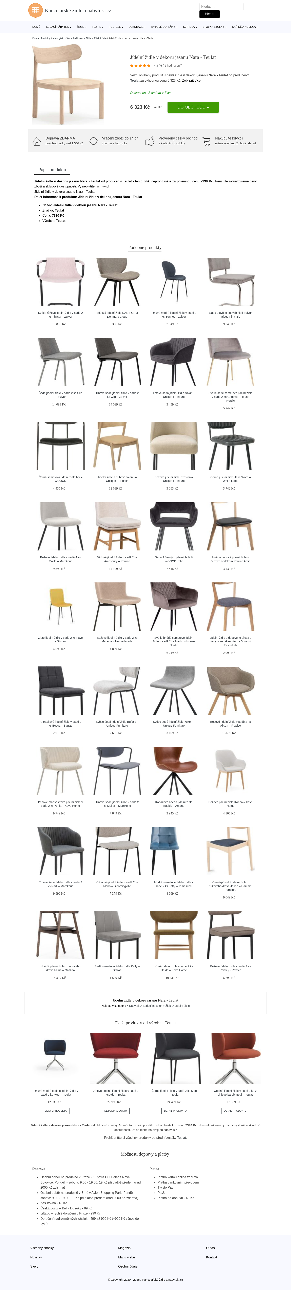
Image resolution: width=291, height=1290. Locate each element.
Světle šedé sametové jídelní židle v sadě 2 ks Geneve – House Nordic (231, 396)
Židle (80, 26)
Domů (36, 26)
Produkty (45, 38)
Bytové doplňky (163, 26)
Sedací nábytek (57, 26)
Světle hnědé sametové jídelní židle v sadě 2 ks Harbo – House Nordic (174, 641)
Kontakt (211, 1257)
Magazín (124, 1248)
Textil (96, 26)
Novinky (36, 1257)
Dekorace (136, 26)
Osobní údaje (127, 1266)
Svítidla (189, 26)
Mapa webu (126, 1257)
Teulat (134, 80)
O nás (210, 1248)
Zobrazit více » (192, 80)
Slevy (34, 1266)
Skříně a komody (244, 26)
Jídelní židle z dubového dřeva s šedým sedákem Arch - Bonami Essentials (230, 641)
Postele (115, 26)
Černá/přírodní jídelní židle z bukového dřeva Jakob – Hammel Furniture (230, 886)
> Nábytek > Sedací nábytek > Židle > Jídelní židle (79, 38)
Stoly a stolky (213, 26)
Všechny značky (42, 1248)
